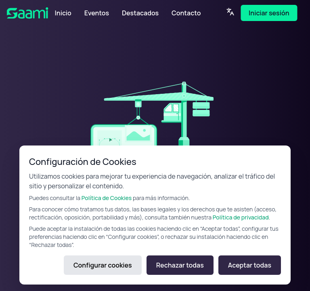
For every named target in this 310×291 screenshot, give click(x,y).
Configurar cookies (102, 265)
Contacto (186, 12)
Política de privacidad (241, 217)
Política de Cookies (107, 198)
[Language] (230, 12)
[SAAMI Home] (31, 13)
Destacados (140, 12)
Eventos (96, 12)
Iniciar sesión (269, 12)
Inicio (63, 12)
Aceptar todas (249, 265)
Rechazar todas (180, 265)
